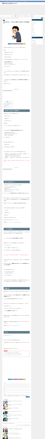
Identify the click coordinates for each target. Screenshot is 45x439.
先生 (32, 21)
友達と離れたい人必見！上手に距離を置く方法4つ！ (13, 325)
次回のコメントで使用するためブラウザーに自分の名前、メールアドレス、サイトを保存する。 (16, 396)
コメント (5, 382)
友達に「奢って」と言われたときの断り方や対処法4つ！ (14, 222)
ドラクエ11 (33, 32)
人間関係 (33, 29)
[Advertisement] (22, 10)
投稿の (33, 40)
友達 (3, 20)
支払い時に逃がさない (7, 104)
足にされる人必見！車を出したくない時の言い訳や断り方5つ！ (14, 353)
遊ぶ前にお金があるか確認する (8, 103)
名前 (4, 389)
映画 (32, 27)
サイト (4, 394)
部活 (32, 24)
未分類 (33, 35)
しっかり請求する (6, 105)
